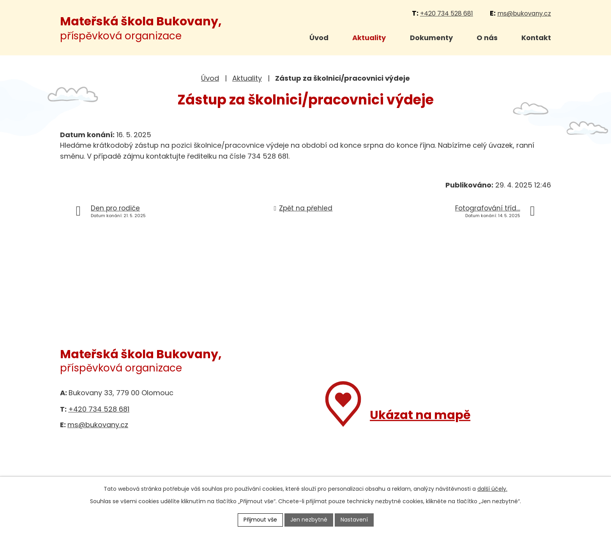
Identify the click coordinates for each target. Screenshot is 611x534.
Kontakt (536, 37)
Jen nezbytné (308, 519)
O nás (487, 37)
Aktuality (369, 37)
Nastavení (354, 519)
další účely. (492, 489)
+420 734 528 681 (446, 13)
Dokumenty (431, 37)
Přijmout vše (260, 519)
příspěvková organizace (141, 28)
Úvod (318, 37)
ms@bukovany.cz (524, 13)
